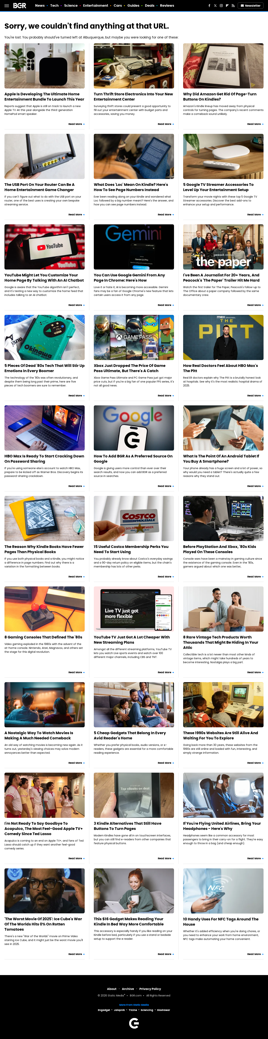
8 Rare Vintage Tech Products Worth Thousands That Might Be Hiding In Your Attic (220, 642)
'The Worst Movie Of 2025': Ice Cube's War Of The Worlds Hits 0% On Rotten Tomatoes (43, 924)
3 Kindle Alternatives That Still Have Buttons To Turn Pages (127, 826)
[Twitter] (215, 5)
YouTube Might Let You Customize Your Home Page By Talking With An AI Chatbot (44, 278)
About (112, 989)
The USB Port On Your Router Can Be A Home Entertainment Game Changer (39, 187)
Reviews (167, 5)
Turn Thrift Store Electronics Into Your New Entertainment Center (133, 97)
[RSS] (233, 5)
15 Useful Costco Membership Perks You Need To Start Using (131, 549)
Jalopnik (119, 1010)
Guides (133, 5)
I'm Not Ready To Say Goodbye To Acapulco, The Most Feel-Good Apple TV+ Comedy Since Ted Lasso (43, 828)
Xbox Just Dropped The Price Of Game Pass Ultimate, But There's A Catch (129, 368)
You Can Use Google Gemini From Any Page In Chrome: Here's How (129, 278)
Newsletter (251, 5)
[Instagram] (221, 5)
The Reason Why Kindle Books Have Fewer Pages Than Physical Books (44, 549)
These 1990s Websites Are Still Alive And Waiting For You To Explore (220, 735)
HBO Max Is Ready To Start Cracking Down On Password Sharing (44, 459)
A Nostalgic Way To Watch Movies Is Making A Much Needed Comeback (38, 735)
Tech (54, 5)
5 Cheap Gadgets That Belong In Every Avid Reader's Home (130, 735)
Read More (75, 124)
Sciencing (147, 1010)
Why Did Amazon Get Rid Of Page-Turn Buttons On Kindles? (219, 97)
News (40, 5)
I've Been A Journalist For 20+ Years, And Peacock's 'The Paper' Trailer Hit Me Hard (221, 278)
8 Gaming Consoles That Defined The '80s (43, 637)
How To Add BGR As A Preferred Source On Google (133, 459)
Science (71, 5)
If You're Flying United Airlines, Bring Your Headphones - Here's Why (222, 826)
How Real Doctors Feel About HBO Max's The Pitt (220, 368)
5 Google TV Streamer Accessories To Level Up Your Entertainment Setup (218, 187)
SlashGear (163, 1010)
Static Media (116, 996)
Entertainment (95, 5)
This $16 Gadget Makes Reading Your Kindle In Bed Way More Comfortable (129, 922)
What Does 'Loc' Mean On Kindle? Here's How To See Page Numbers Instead (131, 187)
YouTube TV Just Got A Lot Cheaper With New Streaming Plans (132, 640)
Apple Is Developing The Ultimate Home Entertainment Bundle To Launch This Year (44, 97)
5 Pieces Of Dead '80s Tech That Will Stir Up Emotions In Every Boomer (44, 368)
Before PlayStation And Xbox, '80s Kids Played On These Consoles (219, 549)
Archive (128, 989)
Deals (150, 5)
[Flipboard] (227, 5)
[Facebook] (209, 5)
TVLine (133, 1010)
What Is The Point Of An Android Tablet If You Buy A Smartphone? (221, 459)
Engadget (104, 1010)
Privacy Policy (150, 989)
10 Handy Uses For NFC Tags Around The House (221, 922)
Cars (118, 5)
